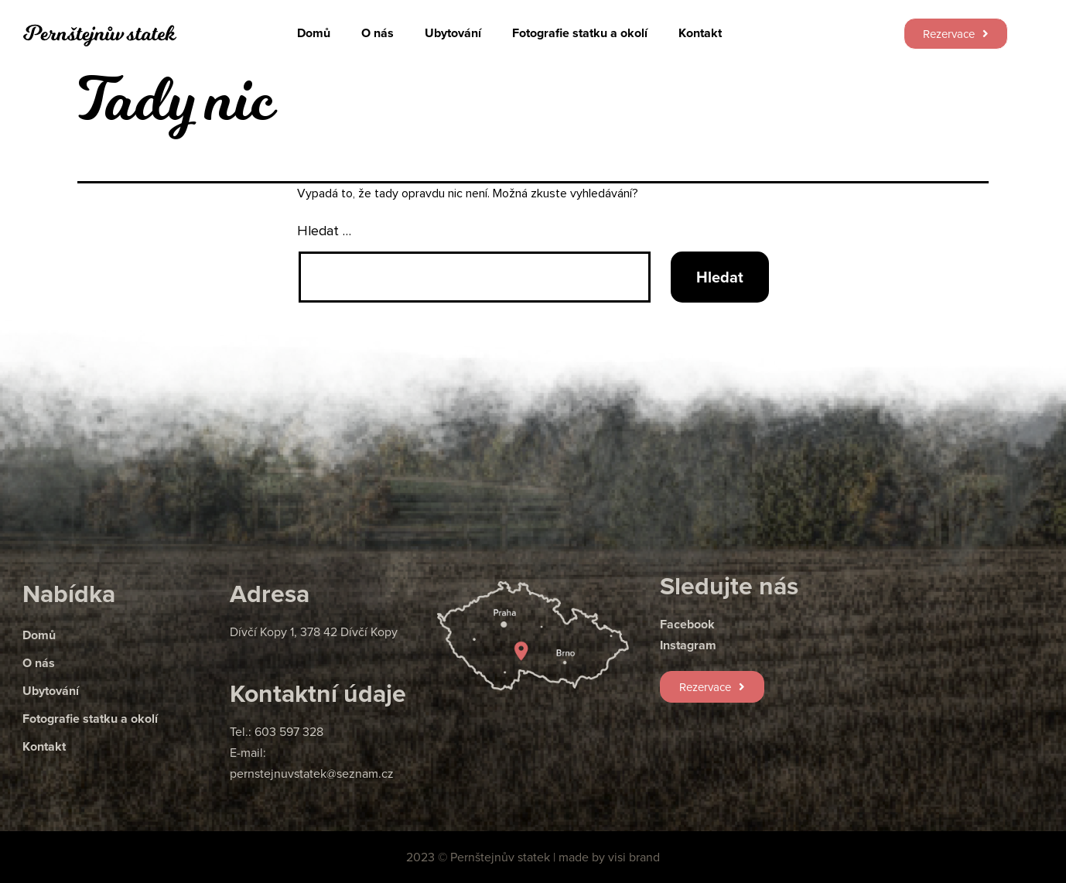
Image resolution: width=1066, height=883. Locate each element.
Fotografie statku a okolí (579, 33)
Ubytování (453, 33)
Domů (313, 33)
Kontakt (700, 33)
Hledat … (324, 231)
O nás (377, 33)
